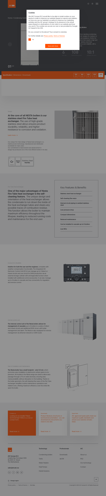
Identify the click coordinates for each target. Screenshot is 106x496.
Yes (33, 39)
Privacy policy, (48, 36)
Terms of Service (59, 36)
